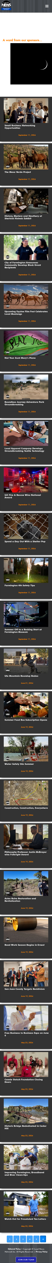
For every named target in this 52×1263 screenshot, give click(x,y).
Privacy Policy (41, 1252)
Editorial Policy (14, 1249)
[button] (47, 6)
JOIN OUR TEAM (26, 1259)
